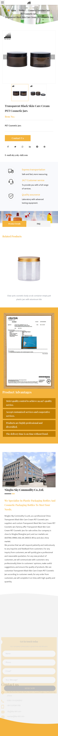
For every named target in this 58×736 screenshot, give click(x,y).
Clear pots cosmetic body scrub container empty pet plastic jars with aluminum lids (29, 297)
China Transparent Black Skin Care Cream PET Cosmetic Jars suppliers (28, 519)
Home (13, 10)
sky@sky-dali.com (20, 155)
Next (52, 57)
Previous (5, 57)
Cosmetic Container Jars (39, 10)
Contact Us (18, 138)
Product (22, 10)
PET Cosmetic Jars (28, 14)
